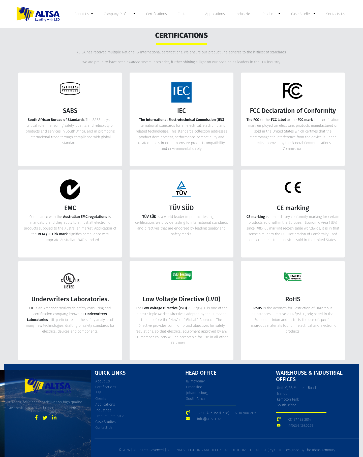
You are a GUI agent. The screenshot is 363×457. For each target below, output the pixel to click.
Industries (244, 14)
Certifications (156, 14)
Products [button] (269, 14)
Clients (100, 399)
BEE (98, 393)
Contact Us (103, 428)
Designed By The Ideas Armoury (309, 450)
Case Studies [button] (302, 14)
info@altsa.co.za (210, 419)
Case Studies (105, 422)
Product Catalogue (109, 416)
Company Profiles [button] (118, 14)
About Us (102, 381)
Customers (186, 14)
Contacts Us (335, 14)
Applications (215, 14)
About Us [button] (82, 14)
